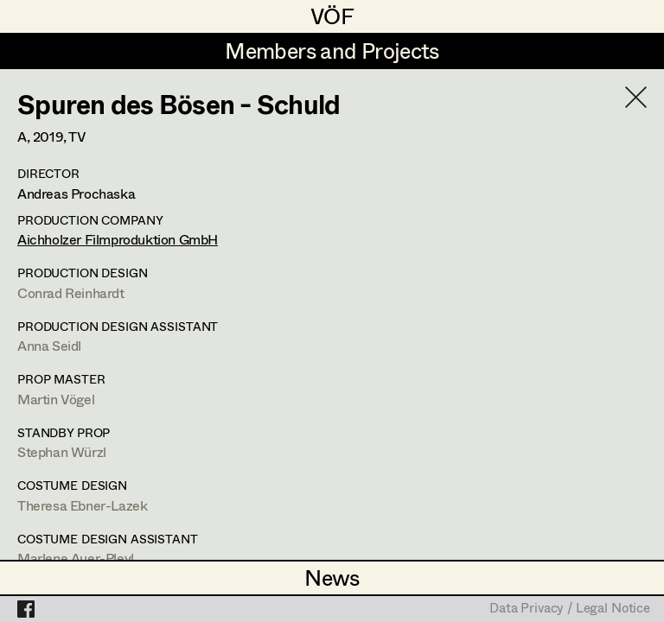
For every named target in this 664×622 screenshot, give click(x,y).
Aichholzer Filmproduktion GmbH (117, 239)
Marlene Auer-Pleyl (75, 557)
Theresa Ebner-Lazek (82, 505)
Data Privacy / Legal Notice (569, 609)
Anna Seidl (49, 345)
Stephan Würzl (61, 451)
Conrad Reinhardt (70, 292)
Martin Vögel (55, 398)
